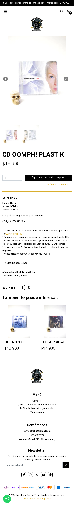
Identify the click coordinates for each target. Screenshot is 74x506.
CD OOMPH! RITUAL (52, 342)
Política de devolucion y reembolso (37, 408)
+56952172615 (37, 435)
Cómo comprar (37, 412)
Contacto (37, 401)
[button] (5, 79)
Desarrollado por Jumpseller (37, 498)
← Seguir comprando (57, 184)
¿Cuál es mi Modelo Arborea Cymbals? (37, 404)
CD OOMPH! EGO (14, 342)
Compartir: (9, 288)
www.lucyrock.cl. (13, 234)
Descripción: (10, 198)
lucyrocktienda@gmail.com (37, 431)
